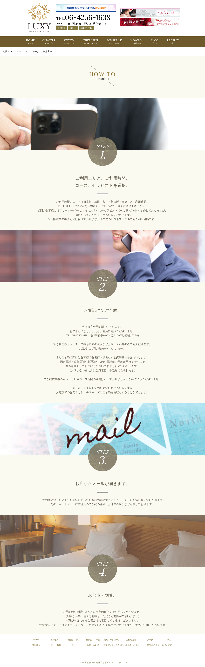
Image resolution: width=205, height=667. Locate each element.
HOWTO (136, 41)
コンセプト (55, 639)
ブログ (150, 639)
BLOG (154, 41)
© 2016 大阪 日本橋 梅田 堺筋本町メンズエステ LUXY (102, 662)
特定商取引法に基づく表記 (159, 645)
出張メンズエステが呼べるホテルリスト (121, 645)
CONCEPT (49, 41)
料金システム (74, 639)
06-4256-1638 (87, 17)
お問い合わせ (93, 645)
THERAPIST (91, 41)
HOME (30, 41)
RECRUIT (173, 41)
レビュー (74, 645)
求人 (169, 639)
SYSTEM (69, 41)
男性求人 (36, 645)
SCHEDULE (114, 41)
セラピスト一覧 (93, 639)
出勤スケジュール (112, 639)
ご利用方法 (131, 639)
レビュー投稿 (55, 645)
